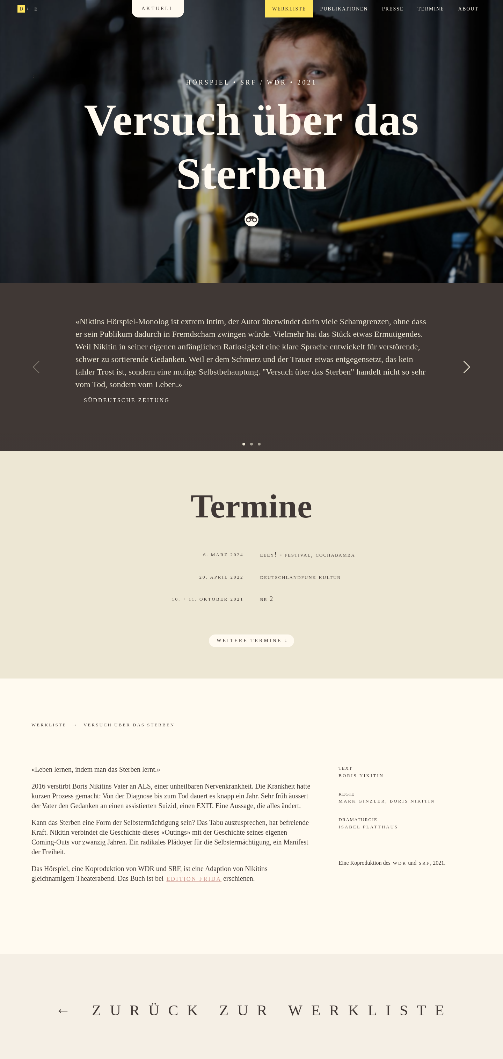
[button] (467, 367)
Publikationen (344, 9)
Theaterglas (251, 219)
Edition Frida (193, 879)
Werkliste (289, 9)
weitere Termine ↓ (252, 640)
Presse (393, 9)
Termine (431, 9)
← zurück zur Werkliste (254, 1010)
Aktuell (157, 8)
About (468, 9)
